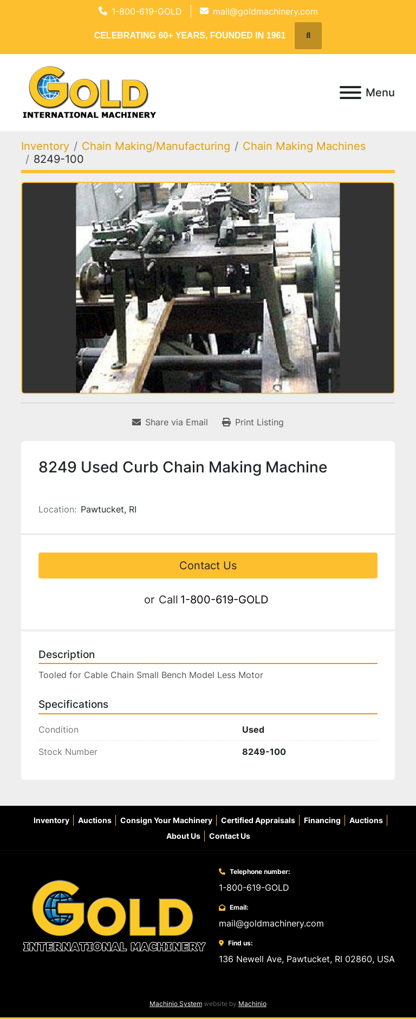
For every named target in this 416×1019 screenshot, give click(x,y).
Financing (322, 820)
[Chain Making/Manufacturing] (156, 146)
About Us (183, 835)
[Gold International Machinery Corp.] (114, 915)
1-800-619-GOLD (147, 11)
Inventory (51, 820)
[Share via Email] (170, 422)
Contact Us (208, 565)
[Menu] (350, 92)
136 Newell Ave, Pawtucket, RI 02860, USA (307, 959)
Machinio (252, 1004)
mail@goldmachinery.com (265, 11)
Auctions (95, 820)
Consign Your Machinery (166, 820)
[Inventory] (45, 146)
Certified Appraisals (258, 820)
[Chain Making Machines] (304, 146)
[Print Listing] (253, 422)
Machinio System (176, 1004)
